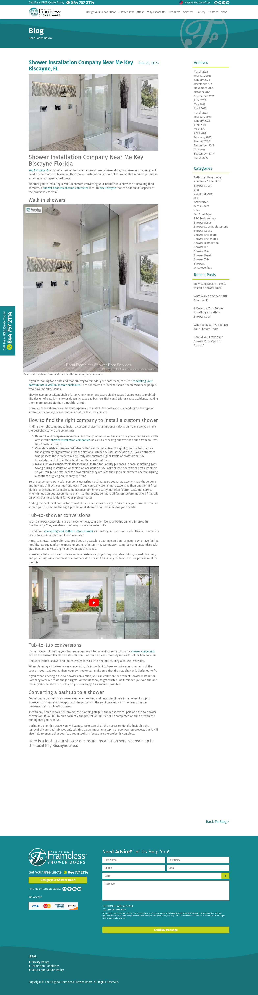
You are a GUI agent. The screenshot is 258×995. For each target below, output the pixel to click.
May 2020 (199, 129)
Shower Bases (202, 222)
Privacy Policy (40, 962)
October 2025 (202, 92)
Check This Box (116, 909)
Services (188, 12)
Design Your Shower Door (101, 12)
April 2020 (200, 133)
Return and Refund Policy (47, 970)
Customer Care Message (118, 906)
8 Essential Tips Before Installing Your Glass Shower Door (208, 312)
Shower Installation (206, 243)
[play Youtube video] (94, 602)
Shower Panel (202, 255)
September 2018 (204, 145)
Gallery (201, 12)
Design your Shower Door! (57, 880)
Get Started (201, 202)
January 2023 (202, 121)
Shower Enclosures (206, 239)
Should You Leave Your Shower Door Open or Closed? (208, 341)
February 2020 (202, 137)
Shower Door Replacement (211, 226)
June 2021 (200, 125)
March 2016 (201, 158)
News (224, 12)
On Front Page (203, 214)
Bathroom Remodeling (208, 177)
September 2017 (204, 153)
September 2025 (204, 96)
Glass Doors (201, 206)
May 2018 (199, 149)
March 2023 (201, 112)
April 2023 (200, 108)
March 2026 (201, 71)
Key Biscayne (108, 188)
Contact (213, 12)
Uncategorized (203, 267)
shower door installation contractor (65, 188)
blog (197, 190)
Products (174, 12)
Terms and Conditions (45, 966)
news (197, 210)
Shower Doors (203, 231)
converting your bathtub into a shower (68, 531)
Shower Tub (201, 259)
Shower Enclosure (205, 235)
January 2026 (202, 80)
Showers (199, 263)
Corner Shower (203, 194)
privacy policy (114, 920)
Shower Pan (201, 251)
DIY (196, 198)
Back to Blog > (217, 821)
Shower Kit (201, 247)
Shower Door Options (131, 12)
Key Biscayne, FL (39, 170)
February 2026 (202, 75)
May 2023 (199, 104)
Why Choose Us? (156, 12)
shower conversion (143, 651)
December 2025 (203, 84)
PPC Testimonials (205, 218)
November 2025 (204, 88)
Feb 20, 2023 (149, 63)
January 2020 (202, 141)
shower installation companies (70, 440)
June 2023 (200, 100)
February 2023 (202, 116)
